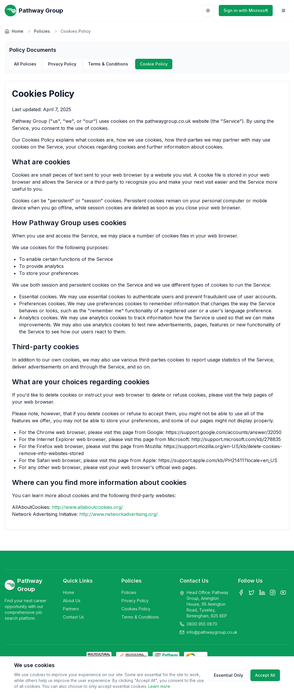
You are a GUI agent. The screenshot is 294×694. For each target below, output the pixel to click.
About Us (71, 600)
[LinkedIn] (262, 592)
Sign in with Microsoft (245, 10)
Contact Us (73, 616)
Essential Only (228, 675)
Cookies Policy (135, 608)
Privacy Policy (62, 63)
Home (14, 31)
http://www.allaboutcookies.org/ (87, 507)
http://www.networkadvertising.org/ (118, 514)
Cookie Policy (154, 63)
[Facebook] (241, 592)
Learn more (159, 686)
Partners (71, 608)
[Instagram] (273, 592)
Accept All (265, 675)
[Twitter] (252, 592)
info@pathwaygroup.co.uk (212, 632)
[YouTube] (283, 592)
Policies (42, 31)
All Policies (25, 63)
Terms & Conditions (108, 63)
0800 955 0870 (202, 623)
